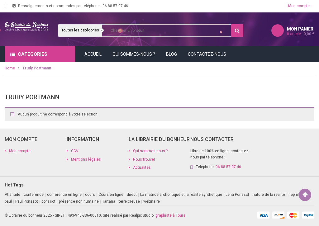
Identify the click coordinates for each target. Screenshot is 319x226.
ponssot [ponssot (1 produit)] (48, 201)
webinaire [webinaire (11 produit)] (151, 201)
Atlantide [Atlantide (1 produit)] (12, 194)
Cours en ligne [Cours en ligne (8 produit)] (110, 194)
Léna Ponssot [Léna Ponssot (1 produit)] (237, 194)
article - (300, 34)
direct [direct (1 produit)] (132, 194)
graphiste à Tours (170, 215)
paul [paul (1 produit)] (8, 201)
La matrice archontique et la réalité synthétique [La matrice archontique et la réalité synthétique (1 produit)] (181, 194)
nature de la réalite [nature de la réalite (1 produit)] (269, 194)
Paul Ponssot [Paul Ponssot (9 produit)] (26, 201)
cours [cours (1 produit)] (90, 194)
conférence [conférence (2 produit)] (34, 194)
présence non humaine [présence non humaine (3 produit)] (79, 201)
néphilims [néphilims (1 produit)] (296, 194)
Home (10, 68)
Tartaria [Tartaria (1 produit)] (108, 201)
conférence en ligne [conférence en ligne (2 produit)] (64, 194)
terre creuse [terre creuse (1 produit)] (129, 201)
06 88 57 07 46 (115, 6)
